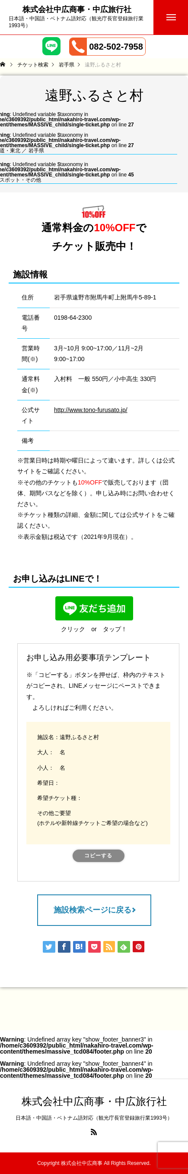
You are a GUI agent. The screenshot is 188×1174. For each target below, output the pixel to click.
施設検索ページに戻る (92, 910)
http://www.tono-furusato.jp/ (90, 409)
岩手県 (36, 150)
